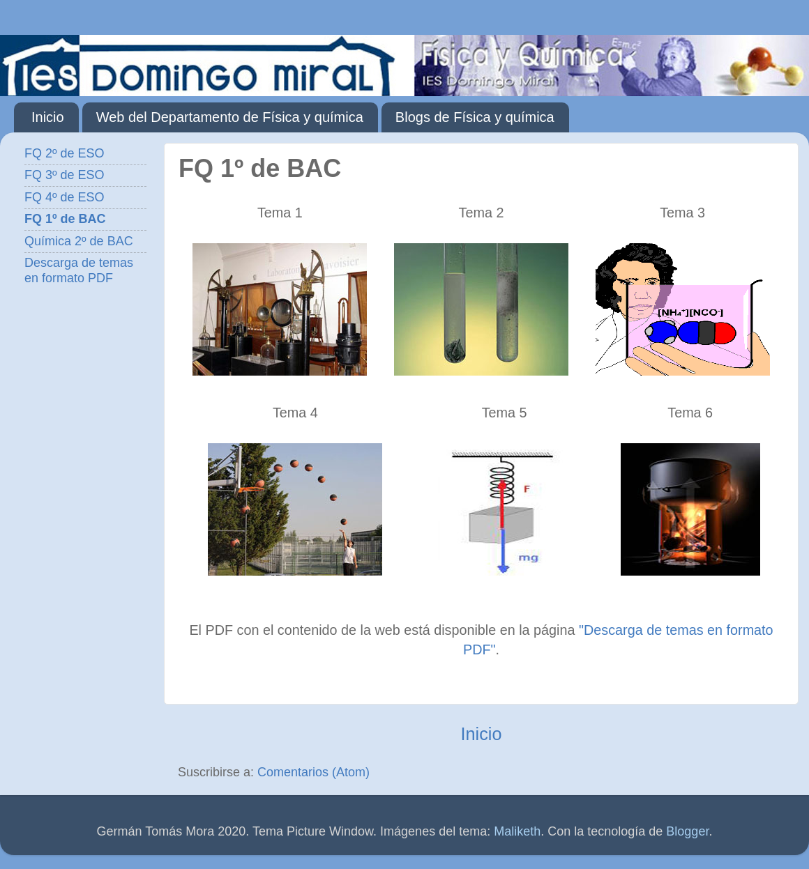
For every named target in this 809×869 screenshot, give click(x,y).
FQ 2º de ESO (64, 153)
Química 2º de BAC (78, 241)
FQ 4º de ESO (64, 197)
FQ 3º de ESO (64, 175)
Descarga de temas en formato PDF (78, 270)
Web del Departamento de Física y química (229, 117)
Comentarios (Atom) (313, 772)
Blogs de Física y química (474, 117)
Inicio (47, 117)
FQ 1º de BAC (65, 219)
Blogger (687, 831)
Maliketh (517, 831)
